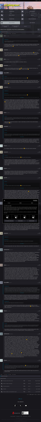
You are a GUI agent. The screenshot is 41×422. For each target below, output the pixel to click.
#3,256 (38, 266)
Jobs (9, 0)
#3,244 (38, 65)
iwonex (5, 112)
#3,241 (38, 36)
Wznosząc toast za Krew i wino (8, 382)
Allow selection (20, 220)
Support (14, 0)
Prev (1, 33)
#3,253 (38, 204)
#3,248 (38, 126)
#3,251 (38, 169)
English (20, 398)
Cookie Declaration (25, 416)
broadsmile (6, 49)
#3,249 (38, 146)
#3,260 (38, 362)
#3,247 (38, 112)
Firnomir (5, 146)
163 (7, 33)
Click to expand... (22, 97)
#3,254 (38, 234)
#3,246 (38, 87)
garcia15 (5, 178)
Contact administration (12, 416)
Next (14, 33)
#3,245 (38, 73)
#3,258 (38, 312)
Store (11, 0)
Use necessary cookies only (9, 220)
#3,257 (38, 283)
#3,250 (38, 153)
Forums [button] (2, 0)
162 (6, 33)
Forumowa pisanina (7, 388)
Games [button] (6, 0)
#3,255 (38, 250)
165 (10, 33)
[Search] (38, 29)
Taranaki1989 (6, 72)
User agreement (18, 416)
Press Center (29, 416)
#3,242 (38, 50)
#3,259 (38, 335)
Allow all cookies (31, 220)
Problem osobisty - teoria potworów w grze (10, 393)
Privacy (21, 416)
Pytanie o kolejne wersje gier (8, 385)
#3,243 (38, 59)
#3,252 (38, 178)
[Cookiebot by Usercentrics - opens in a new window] (33, 200)
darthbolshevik (7, 250)
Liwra (5, 35)
